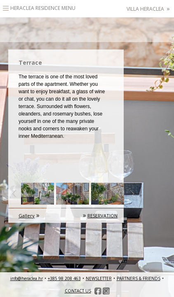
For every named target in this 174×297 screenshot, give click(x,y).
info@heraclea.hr (26, 278)
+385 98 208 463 (64, 278)
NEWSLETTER (99, 278)
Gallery (27, 215)
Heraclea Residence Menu (42, 8)
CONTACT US (78, 291)
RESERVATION (102, 215)
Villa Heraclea (148, 8)
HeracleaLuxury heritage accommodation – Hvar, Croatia (87, 29)
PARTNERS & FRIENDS (138, 278)
